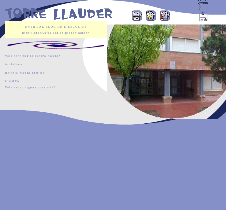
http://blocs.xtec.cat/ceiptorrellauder (55, 32)
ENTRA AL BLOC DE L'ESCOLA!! (55, 26)
